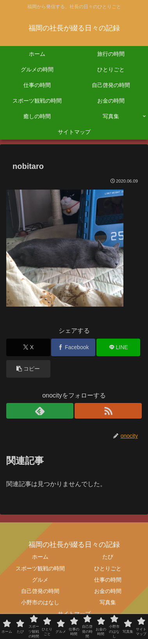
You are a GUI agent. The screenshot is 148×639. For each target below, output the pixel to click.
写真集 (108, 602)
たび (107, 557)
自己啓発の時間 (40, 591)
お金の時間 (107, 591)
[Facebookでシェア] (73, 347)
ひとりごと (107, 568)
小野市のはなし (40, 602)
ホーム (40, 557)
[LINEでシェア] (118, 347)
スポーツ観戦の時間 (40, 568)
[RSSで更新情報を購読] (108, 411)
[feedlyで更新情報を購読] (39, 411)
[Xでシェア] (28, 347)
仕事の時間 (107, 580)
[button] (28, 369)
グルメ (40, 580)
